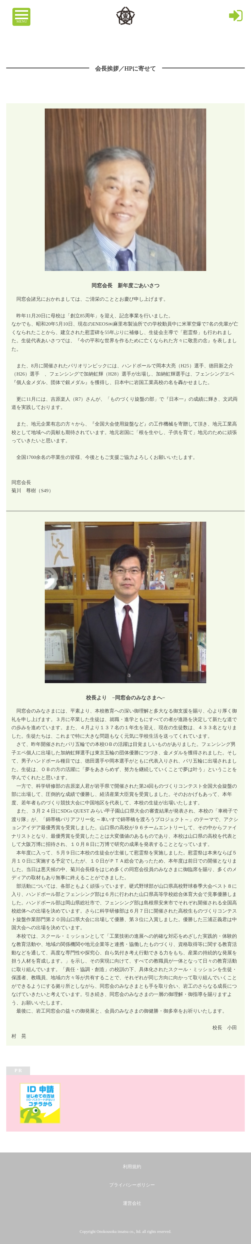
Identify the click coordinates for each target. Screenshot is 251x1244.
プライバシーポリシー (132, 1185)
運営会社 (132, 1203)
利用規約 (132, 1166)
